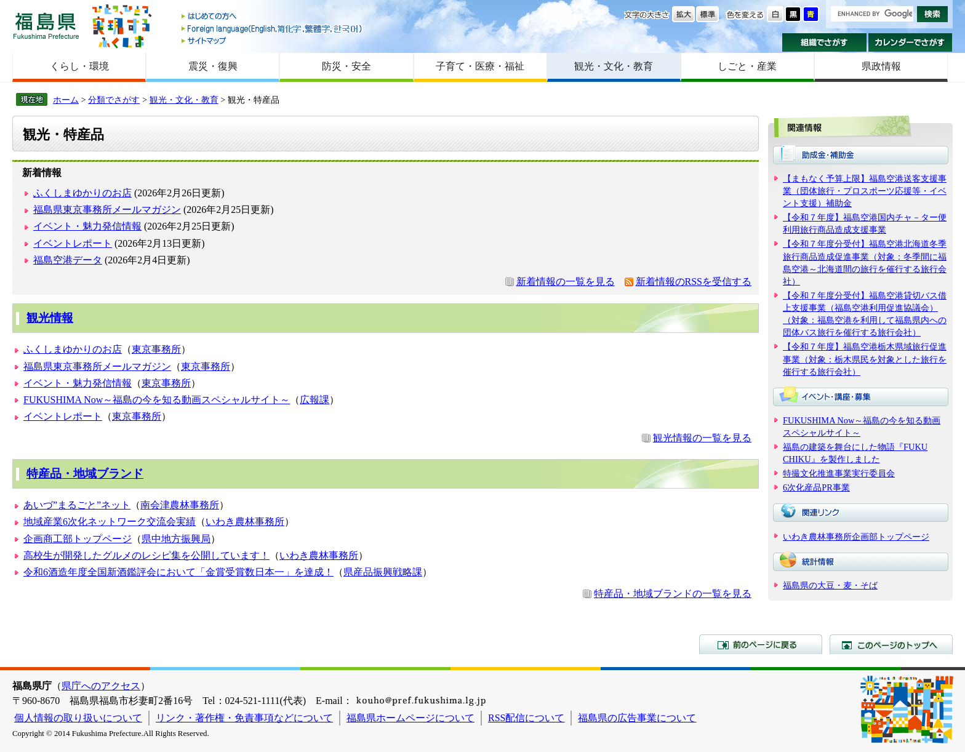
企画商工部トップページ (77, 539)
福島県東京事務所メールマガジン (107, 209)
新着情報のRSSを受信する (693, 281)
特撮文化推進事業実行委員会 (839, 473)
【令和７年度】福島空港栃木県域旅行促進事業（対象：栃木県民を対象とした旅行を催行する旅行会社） (865, 359)
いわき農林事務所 (245, 521)
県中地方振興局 (176, 539)
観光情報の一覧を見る (702, 438)
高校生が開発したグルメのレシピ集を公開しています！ (146, 555)
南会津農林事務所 (179, 505)
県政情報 (881, 66)
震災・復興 (213, 66)
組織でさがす (824, 42)
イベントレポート (72, 243)
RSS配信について (526, 718)
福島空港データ (67, 260)
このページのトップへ (891, 644)
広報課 (314, 399)
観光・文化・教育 (613, 66)
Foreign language (272, 28)
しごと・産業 (747, 66)
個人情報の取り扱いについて (78, 718)
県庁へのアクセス (101, 686)
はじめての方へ (272, 17)
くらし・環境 (79, 66)
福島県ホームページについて (410, 718)
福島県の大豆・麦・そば (830, 585)
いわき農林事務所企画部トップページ (856, 537)
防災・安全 (346, 66)
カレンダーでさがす (910, 42)
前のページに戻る (760, 644)
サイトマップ (272, 40)
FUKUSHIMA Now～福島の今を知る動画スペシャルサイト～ (156, 399)
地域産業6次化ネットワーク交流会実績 (109, 521)
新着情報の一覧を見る (565, 281)
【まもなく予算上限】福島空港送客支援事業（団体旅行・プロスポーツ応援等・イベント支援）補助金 (865, 191)
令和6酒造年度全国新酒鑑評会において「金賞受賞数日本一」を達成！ (178, 572)
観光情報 (49, 317)
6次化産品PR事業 (816, 487)
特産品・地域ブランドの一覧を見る (672, 593)
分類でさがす (114, 100)
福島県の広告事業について (637, 718)
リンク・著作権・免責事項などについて (244, 718)
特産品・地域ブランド (84, 473)
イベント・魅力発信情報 (87, 226)
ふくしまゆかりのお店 (82, 193)
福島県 (46, 25)
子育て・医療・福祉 (480, 66)
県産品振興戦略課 (382, 572)
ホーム (66, 100)
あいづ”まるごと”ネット (76, 505)
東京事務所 (156, 349)
